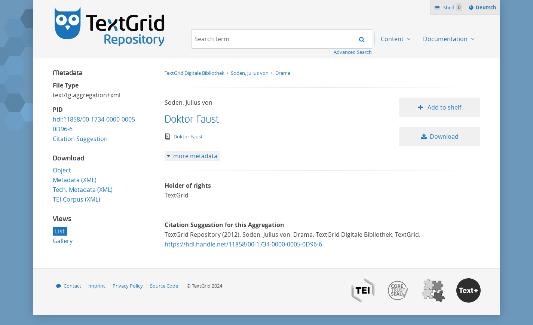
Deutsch (486, 8)
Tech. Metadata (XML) (83, 190)
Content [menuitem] (393, 39)
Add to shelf (443, 107)
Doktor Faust (192, 119)
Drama (282, 73)
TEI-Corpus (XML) (76, 199)
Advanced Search (353, 52)
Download (444, 136)
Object (62, 170)
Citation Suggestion (80, 139)
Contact (72, 285)
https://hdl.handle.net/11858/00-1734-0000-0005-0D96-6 (243, 244)
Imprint (96, 285)
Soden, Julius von (250, 73)
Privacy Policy (128, 285)
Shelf (452, 7)
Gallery (63, 241)
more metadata (195, 156)
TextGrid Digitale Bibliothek (195, 73)
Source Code (164, 285)
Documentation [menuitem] (446, 39)
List (60, 231)
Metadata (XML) (75, 180)
